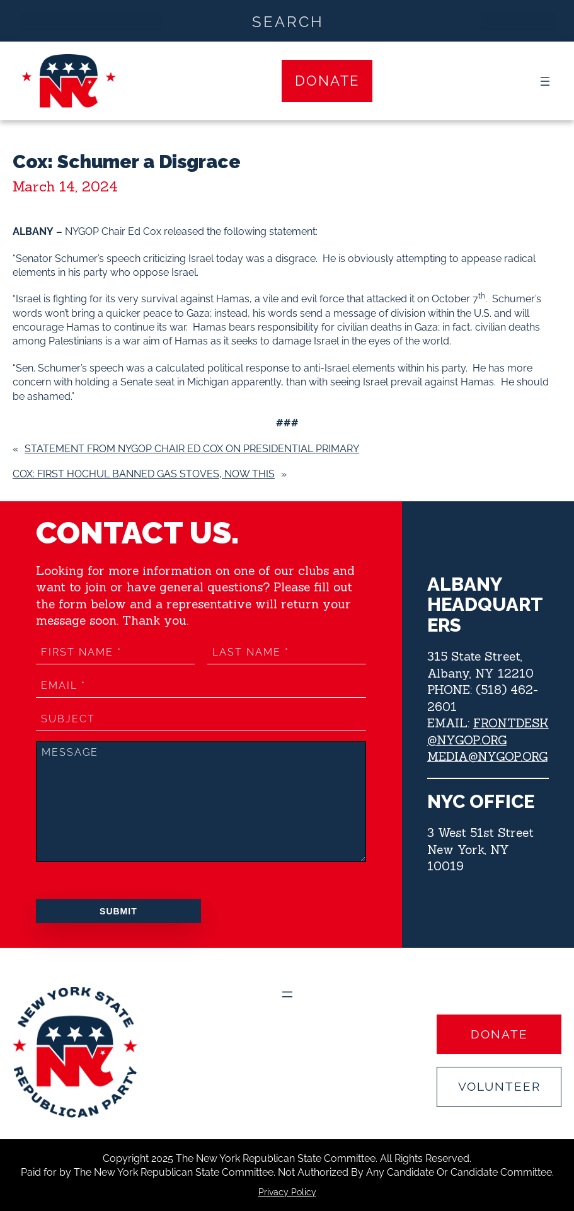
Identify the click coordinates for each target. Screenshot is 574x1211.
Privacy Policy (287, 1192)
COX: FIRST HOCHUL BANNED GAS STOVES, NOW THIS (144, 474)
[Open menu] (545, 81)
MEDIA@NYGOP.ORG (487, 756)
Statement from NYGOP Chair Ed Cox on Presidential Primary (192, 449)
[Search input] (288, 20)
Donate (327, 80)
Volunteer (499, 1086)
